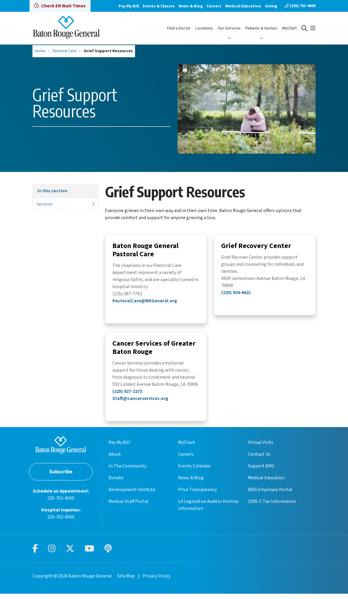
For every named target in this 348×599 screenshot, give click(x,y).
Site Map (126, 581)
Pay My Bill (129, 6)
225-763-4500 (60, 503)
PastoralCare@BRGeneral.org (144, 301)
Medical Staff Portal (128, 506)
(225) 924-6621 (236, 293)
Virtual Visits (260, 447)
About (115, 459)
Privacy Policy (156, 581)
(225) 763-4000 (300, 6)
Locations (204, 28)
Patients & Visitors (261, 28)
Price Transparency (197, 495)
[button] (313, 28)
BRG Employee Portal (270, 495)
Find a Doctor (179, 28)
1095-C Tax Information (272, 506)
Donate (116, 483)
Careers (213, 6)
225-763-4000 (60, 522)
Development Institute (132, 495)
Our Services (229, 28)
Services (45, 204)
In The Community (127, 471)
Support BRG (261, 471)
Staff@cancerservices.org (140, 400)
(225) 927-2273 (127, 393)
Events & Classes (159, 6)
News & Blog (191, 6)
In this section (52, 191)
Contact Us (259, 459)
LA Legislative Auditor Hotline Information (208, 510)
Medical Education (243, 6)
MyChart (289, 28)
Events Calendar (194, 471)
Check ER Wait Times (60, 6)
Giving (271, 6)
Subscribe (61, 477)
